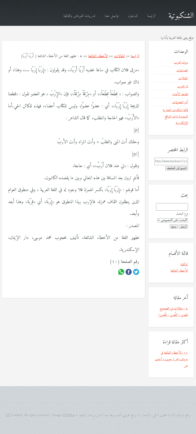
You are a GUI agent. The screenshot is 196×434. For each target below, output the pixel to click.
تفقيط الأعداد (180, 94)
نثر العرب (182, 86)
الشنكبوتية (181, 16)
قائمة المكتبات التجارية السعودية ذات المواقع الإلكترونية (175, 116)
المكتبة (184, 264)
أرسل (183, 226)
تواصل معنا (112, 16)
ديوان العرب (181, 63)
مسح (173, 226)
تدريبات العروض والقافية (79, 16)
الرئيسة (151, 16)
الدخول (133, 16)
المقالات (119, 56)
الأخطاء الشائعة (98, 56)
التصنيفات (182, 71)
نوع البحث (182, 214)
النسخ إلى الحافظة (176, 168)
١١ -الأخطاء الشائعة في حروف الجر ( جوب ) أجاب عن (171, 359)
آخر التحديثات (180, 102)
